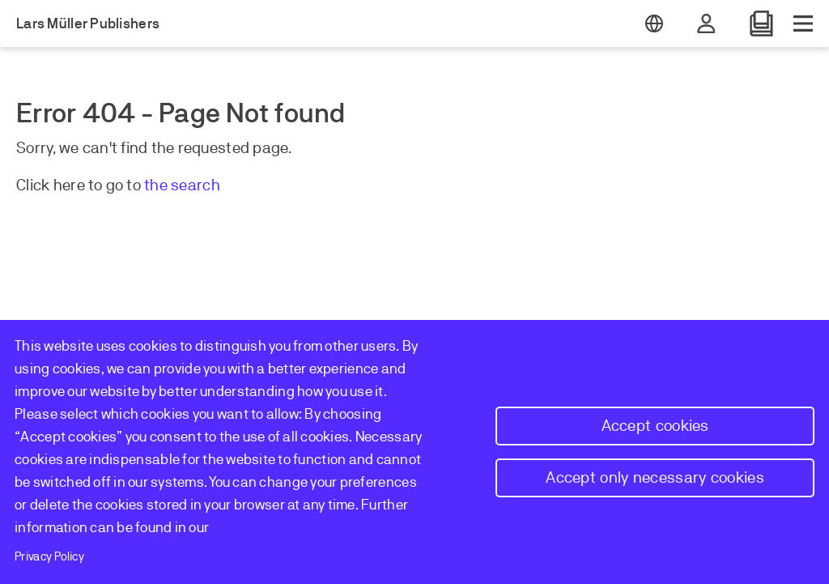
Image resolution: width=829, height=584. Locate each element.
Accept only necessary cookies (655, 477)
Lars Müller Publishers (87, 23)
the (157, 185)
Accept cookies (655, 425)
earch (199, 185)
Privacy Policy (49, 556)
